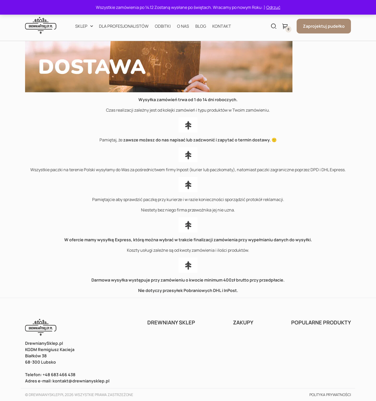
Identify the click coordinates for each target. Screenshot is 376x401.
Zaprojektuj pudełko (324, 26)
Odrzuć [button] (273, 7)
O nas (183, 26)
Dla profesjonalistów (124, 26)
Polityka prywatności (330, 394)
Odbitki (163, 26)
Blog (200, 26)
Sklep (81, 26)
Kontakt (221, 26)
